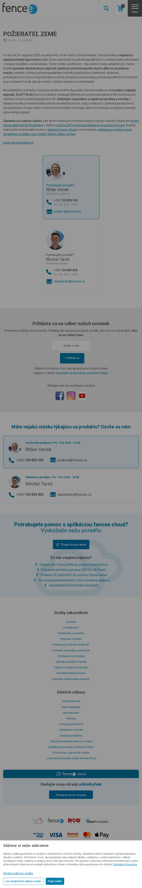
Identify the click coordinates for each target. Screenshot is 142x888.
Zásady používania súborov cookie (71, 741)
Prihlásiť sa (72, 358)
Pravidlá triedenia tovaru (71, 673)
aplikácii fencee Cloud (61, 129)
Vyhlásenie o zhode (71, 729)
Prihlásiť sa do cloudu (71, 795)
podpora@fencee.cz (67, 211)
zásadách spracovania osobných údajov (82, 373)
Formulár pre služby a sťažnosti (71, 650)
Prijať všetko (55, 881)
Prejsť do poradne (73, 544)
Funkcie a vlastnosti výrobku (71, 667)
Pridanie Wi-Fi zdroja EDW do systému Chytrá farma (74, 564)
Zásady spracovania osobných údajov (71, 746)
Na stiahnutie (71, 712)
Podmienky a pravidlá (71, 633)
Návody (71, 718)
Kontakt (71, 621)
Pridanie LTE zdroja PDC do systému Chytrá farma (74, 575)
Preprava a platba (71, 638)
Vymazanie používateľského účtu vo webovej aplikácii (73, 580)
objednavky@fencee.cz (69, 281)
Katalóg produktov (71, 735)
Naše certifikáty (71, 707)
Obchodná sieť (71, 701)
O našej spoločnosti (71, 724)
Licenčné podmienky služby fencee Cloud (71, 758)
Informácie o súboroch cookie (71, 752)
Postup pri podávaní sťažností (71, 644)
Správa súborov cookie (18, 873)
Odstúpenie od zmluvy (71, 656)
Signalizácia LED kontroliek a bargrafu (74, 585)
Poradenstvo (71, 627)
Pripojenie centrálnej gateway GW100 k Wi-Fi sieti (74, 569)
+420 (75, 202)
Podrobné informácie (125, 864)
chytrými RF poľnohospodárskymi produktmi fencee (90, 125)
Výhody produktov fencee (71, 661)
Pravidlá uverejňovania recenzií (71, 679)
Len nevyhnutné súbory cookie (23, 881)
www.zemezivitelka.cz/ (18, 142)
